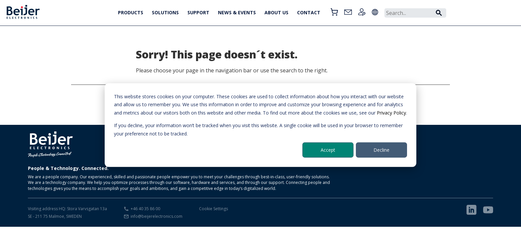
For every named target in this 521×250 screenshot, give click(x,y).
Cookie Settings (213, 208)
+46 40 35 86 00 (145, 208)
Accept (328, 150)
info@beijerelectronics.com (156, 216)
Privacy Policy (391, 112)
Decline (381, 150)
